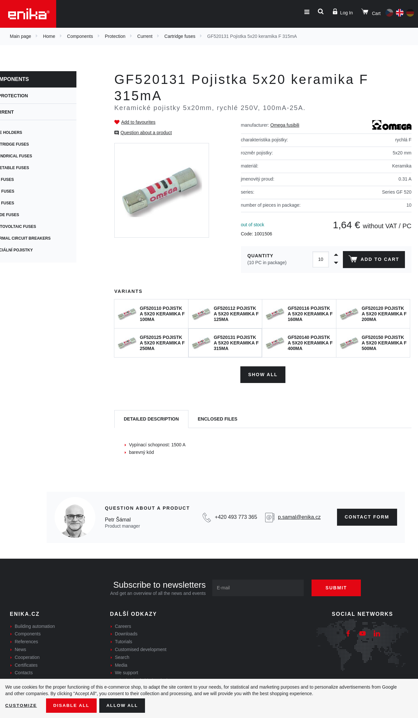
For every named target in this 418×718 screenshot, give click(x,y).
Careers (123, 625)
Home (49, 36)
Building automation (35, 625)
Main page (20, 36)
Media (121, 664)
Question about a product (146, 132)
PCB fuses (24, 179)
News (20, 648)
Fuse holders (28, 132)
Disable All (72, 705)
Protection (115, 36)
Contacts (24, 672)
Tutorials (123, 641)
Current (145, 36)
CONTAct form (367, 516)
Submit (338, 586)
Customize (21, 705)
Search (122, 656)
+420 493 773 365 (236, 516)
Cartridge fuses (179, 36)
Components (80, 36)
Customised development (141, 648)
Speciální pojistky (34, 250)
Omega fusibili (284, 125)
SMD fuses (24, 191)
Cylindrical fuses (33, 156)
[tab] (151, 418)
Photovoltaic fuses (35, 226)
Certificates (26, 664)
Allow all (124, 705)
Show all (263, 373)
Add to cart (373, 260)
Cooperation (27, 656)
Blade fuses (27, 215)
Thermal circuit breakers (42, 238)
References (26, 641)
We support (126, 672)
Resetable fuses (32, 168)
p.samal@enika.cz (299, 516)
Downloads (126, 633)
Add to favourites (138, 122)
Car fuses (24, 203)
